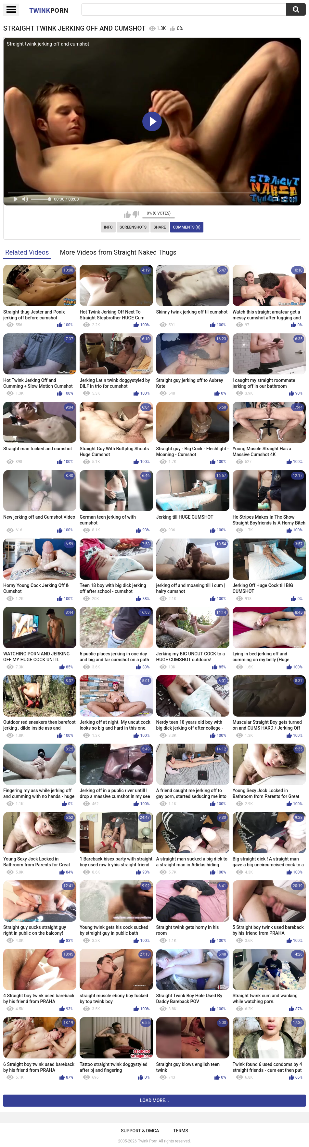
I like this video (127, 214)
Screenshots (133, 227)
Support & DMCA (140, 1130)
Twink (48, 10)
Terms (180, 1130)
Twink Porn (147, 1141)
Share (159, 227)
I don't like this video (135, 214)
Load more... (154, 1100)
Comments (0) (186, 227)
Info (108, 227)
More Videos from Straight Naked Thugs (118, 252)
